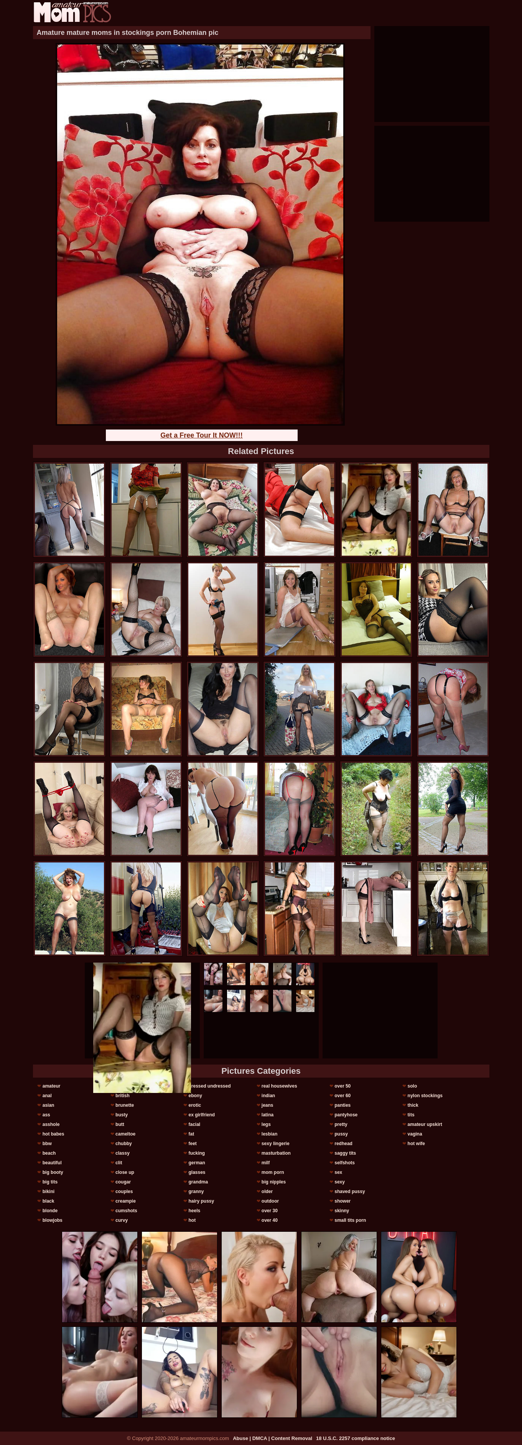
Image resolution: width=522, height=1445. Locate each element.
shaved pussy (349, 1191)
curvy (121, 1220)
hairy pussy (201, 1201)
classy (122, 1153)
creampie (125, 1201)
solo (412, 1086)
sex (338, 1172)
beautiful (52, 1162)
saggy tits (345, 1153)
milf (266, 1162)
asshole (51, 1124)
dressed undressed (209, 1086)
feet (192, 1143)
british (122, 1095)
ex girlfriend (201, 1114)
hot (192, 1220)
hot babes (53, 1134)
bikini (48, 1191)
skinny (341, 1210)
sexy (339, 1182)
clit (118, 1162)
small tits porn (350, 1220)
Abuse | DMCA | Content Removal (272, 1438)
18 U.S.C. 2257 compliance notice (355, 1438)
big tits (50, 1182)
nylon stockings (425, 1095)
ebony (195, 1095)
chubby (123, 1143)
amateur (52, 1086)
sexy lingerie (276, 1143)
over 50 (342, 1086)
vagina (415, 1134)
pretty (340, 1124)
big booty (53, 1172)
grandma (198, 1182)
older (267, 1191)
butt (119, 1124)
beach (49, 1153)
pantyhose (345, 1114)
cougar (123, 1182)
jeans (267, 1105)
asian (48, 1105)
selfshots (344, 1162)
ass (46, 1114)
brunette (124, 1105)
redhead (343, 1143)
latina (267, 1114)
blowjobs (53, 1220)
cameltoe (125, 1134)
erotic (194, 1105)
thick (413, 1105)
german (196, 1162)
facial (194, 1124)
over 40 (270, 1220)
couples (124, 1191)
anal (47, 1095)
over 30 (270, 1210)
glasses (196, 1172)
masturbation (276, 1153)
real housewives (279, 1086)
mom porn (273, 1172)
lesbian (269, 1134)
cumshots (126, 1210)
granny (196, 1191)
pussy (341, 1134)
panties (342, 1105)
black (48, 1201)
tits (411, 1114)
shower (342, 1201)
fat (191, 1134)
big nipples (274, 1182)
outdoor (270, 1201)
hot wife (416, 1143)
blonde (50, 1210)
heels (194, 1210)
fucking (196, 1153)
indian (268, 1095)
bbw (47, 1143)
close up (124, 1172)
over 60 (342, 1095)
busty (121, 1114)
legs (266, 1124)
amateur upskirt (425, 1124)
